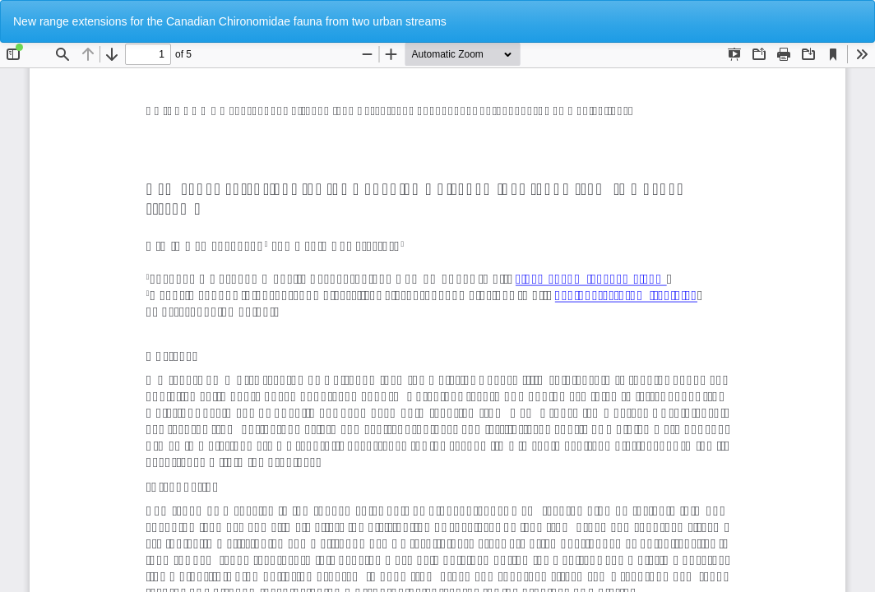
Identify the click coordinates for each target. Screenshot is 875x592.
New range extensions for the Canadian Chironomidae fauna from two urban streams (230, 21)
